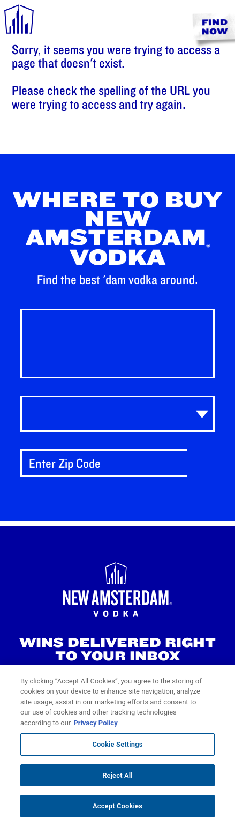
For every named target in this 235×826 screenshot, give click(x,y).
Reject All (117, 775)
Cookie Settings (117, 744)
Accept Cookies (117, 806)
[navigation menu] (19, 21)
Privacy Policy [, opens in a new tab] (95, 723)
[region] (117, 745)
